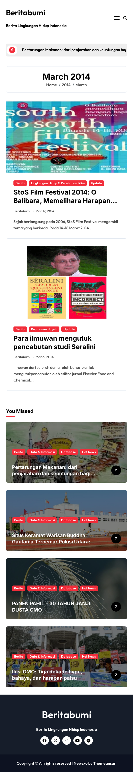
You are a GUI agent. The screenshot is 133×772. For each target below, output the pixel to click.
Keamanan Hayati (44, 329)
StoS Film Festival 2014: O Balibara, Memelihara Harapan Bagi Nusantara (62, 200)
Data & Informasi (42, 452)
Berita (20, 183)
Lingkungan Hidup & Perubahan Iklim (58, 183)
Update (96, 183)
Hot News (89, 452)
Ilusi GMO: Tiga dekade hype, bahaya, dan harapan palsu (47, 675)
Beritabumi (25, 12)
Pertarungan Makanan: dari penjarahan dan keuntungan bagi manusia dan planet (51, 473)
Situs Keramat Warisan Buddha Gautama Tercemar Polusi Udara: (51, 538)
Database (68, 452)
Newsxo (81, 763)
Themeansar (104, 763)
